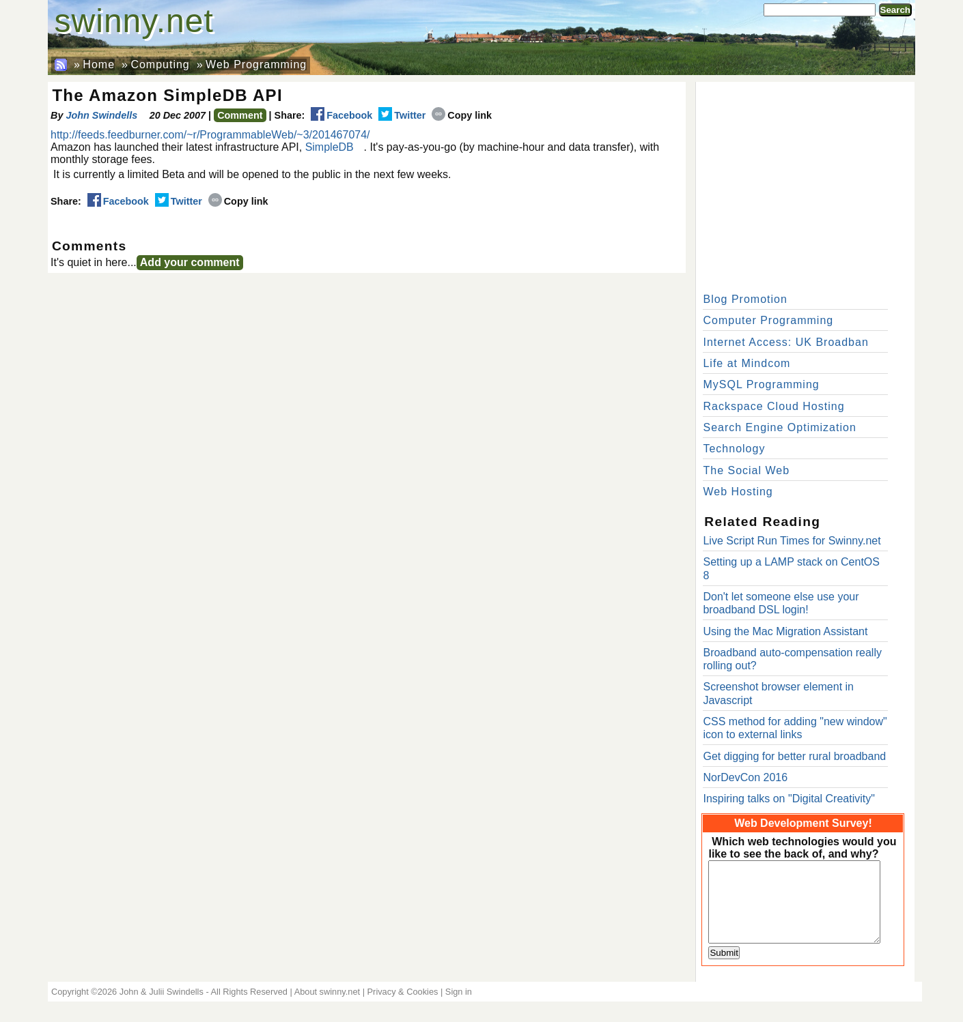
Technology (734, 448)
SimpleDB (329, 147)
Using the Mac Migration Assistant (785, 631)
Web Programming (256, 64)
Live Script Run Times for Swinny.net (791, 540)
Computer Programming (768, 320)
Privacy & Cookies (402, 992)
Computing (159, 64)
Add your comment (190, 262)
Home (99, 64)
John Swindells (101, 115)
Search (895, 10)
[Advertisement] (805, 184)
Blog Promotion (745, 299)
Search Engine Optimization (779, 427)
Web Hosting (737, 491)
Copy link (462, 115)
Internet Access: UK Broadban (785, 342)
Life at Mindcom (746, 363)
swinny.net (134, 21)
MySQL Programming (761, 384)
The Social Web (746, 470)
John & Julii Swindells (162, 992)
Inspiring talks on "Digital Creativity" (788, 798)
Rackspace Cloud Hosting (773, 406)
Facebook (341, 115)
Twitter (401, 115)
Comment (239, 115)
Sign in (458, 992)
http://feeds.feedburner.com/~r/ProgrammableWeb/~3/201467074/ (210, 135)
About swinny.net (327, 992)
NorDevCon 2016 (745, 777)
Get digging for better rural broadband (794, 756)
